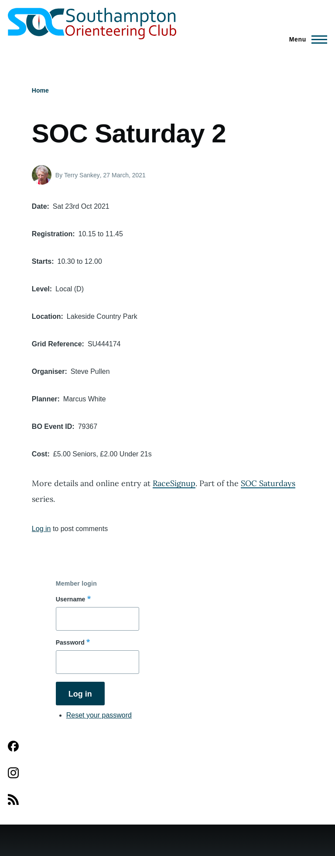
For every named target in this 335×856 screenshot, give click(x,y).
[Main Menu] (305, 39)
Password (70, 642)
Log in (41, 528)
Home (40, 90)
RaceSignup (174, 483)
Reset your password (99, 715)
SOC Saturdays (268, 483)
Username (70, 599)
